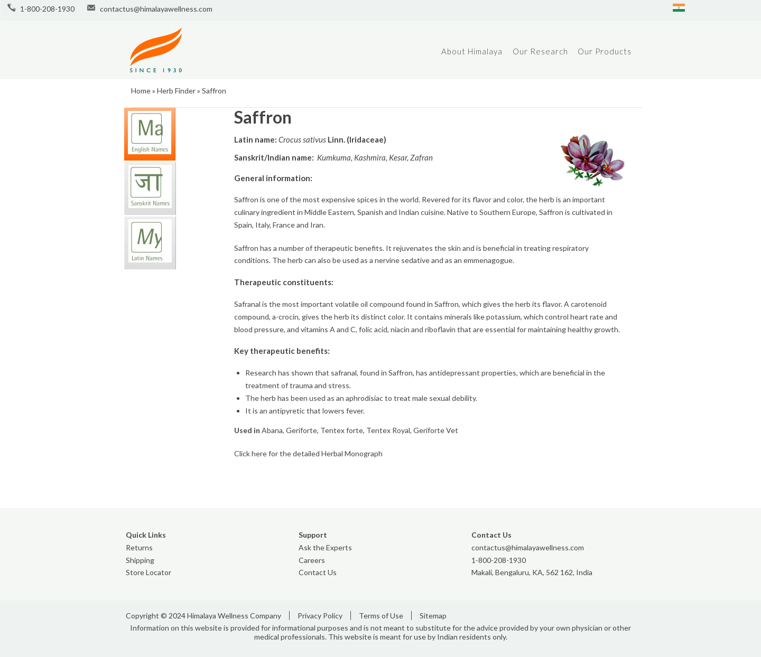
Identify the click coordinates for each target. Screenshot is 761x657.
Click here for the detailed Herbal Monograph (308, 453)
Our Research (540, 51)
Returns (139, 547)
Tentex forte (341, 430)
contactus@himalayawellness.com (156, 8)
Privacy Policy (320, 615)
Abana (272, 430)
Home (141, 90)
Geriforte (301, 430)
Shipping (140, 560)
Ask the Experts (325, 547)
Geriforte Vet (435, 430)
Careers (312, 560)
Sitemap (433, 615)
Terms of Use (381, 615)
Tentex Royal (388, 430)
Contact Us (318, 572)
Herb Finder (176, 90)
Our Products (605, 51)
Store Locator (148, 572)
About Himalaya (472, 51)
